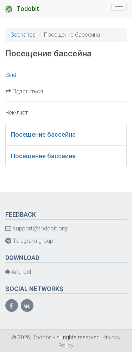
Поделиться (24, 91)
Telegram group (29, 240)
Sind (11, 75)
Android (18, 271)
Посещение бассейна (43, 134)
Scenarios (23, 34)
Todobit (22, 9)
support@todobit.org (36, 228)
